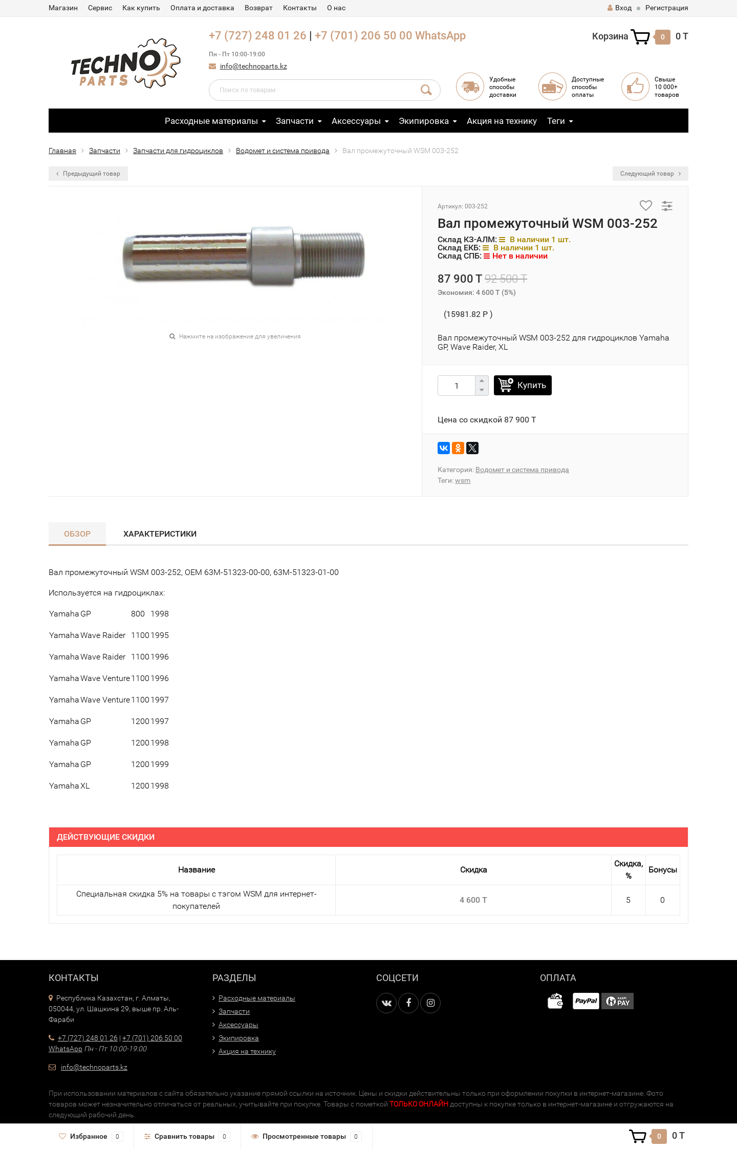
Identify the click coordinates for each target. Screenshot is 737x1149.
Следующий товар (650, 173)
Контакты (300, 8)
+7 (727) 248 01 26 (258, 35)
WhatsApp (440, 35)
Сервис (100, 8)
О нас (336, 8)
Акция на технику (502, 121)
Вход (620, 8)
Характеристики (160, 534)
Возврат (259, 8)
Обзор (77, 534)
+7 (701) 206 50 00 (364, 35)
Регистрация (666, 8)
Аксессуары (356, 121)
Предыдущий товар (88, 173)
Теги (556, 121)
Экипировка (424, 121)
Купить (531, 385)
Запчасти (295, 121)
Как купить (141, 8)
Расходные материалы (211, 121)
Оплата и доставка (202, 8)
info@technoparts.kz (253, 66)
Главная (62, 150)
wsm (462, 480)
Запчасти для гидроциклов (178, 150)
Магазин (63, 8)
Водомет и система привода (283, 150)
